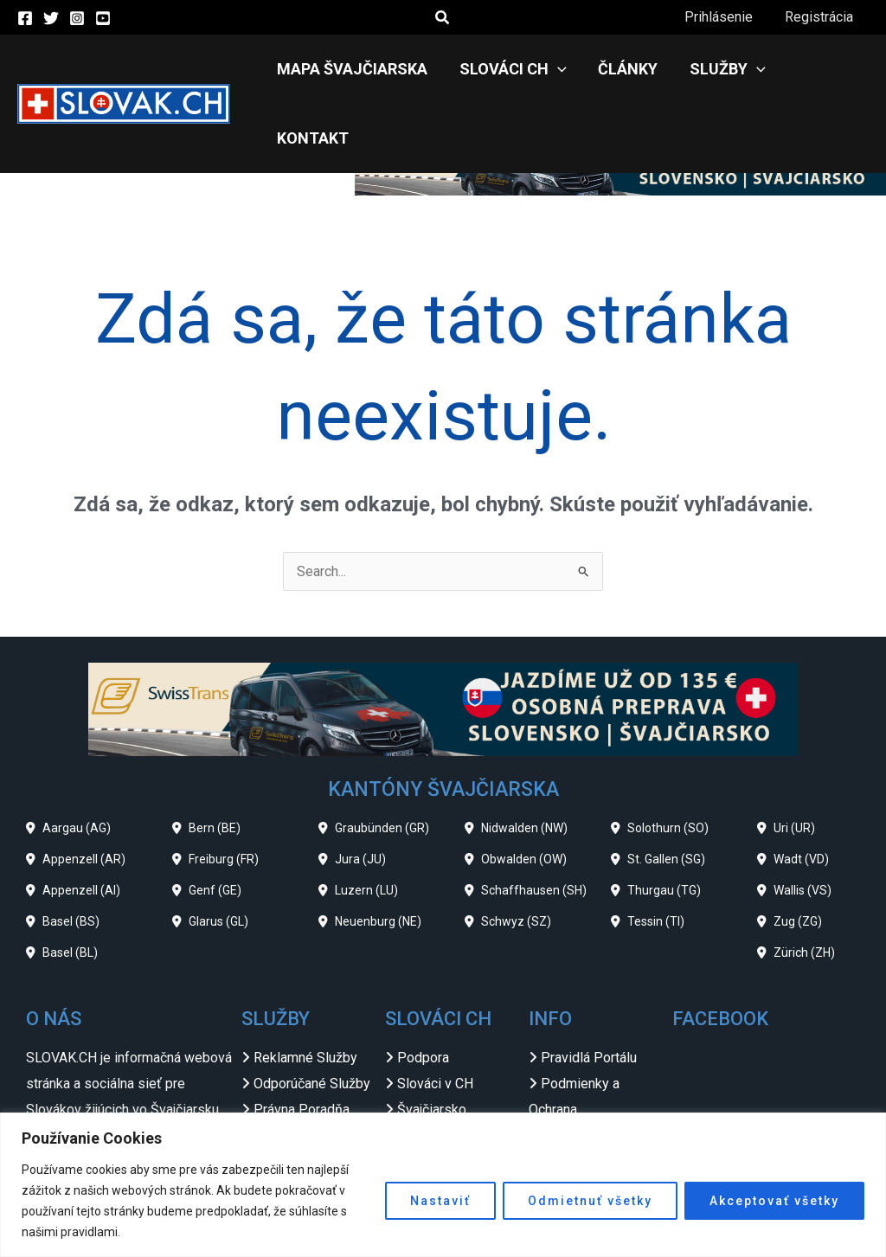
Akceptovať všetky (774, 1201)
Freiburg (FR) (224, 790)
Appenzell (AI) (81, 821)
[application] (555, 69)
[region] (443, 1185)
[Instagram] (77, 18)
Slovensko (429, 1065)
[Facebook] (25, 18)
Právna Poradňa (302, 1040)
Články (622, 69)
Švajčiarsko (431, 1040)
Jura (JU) (360, 790)
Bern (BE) (215, 759)
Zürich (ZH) (804, 883)
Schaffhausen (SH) (534, 821)
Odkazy (564, 1091)
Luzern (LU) (366, 821)
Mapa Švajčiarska (354, 69)
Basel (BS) (71, 852)
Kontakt (819, 69)
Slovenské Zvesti (450, 1091)
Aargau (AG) (76, 759)
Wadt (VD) (801, 790)
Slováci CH (510, 69)
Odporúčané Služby (312, 1014)
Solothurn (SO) (668, 759)
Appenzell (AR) (83, 790)
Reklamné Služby (305, 988)
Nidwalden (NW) (524, 759)
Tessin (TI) (655, 852)
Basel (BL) (70, 883)
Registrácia (820, 17)
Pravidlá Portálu (589, 988)
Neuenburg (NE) (378, 852)
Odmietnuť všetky (590, 1201)
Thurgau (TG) (664, 821)
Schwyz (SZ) (516, 852)
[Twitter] (51, 18)
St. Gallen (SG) (666, 790)
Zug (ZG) (798, 852)
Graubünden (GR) (382, 759)
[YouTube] (103, 18)
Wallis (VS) (802, 821)
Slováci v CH (435, 1014)
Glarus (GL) (218, 852)
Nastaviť (440, 1201)
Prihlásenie (724, 17)
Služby (717, 69)
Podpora (423, 988)
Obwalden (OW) (524, 790)
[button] (443, 18)
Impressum (575, 1065)
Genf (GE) (215, 821)
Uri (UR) (794, 759)
